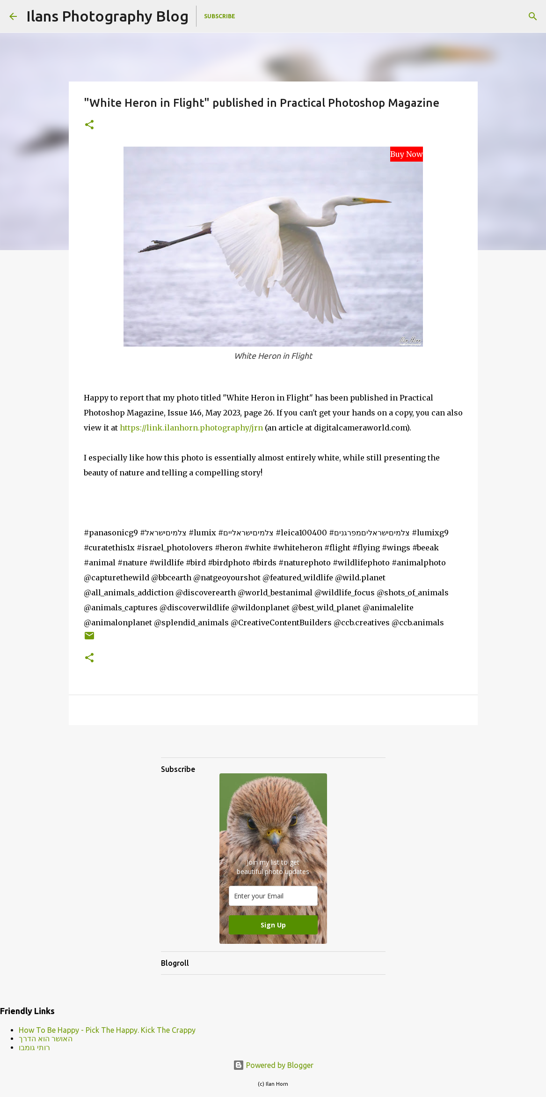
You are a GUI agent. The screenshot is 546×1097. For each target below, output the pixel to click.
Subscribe (219, 16)
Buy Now (406, 154)
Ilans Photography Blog (107, 15)
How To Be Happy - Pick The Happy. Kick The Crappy (107, 1030)
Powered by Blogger (273, 1065)
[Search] (533, 16)
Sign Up (273, 924)
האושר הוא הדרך (46, 1038)
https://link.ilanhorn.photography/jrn (191, 427)
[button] (89, 125)
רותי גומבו (34, 1047)
